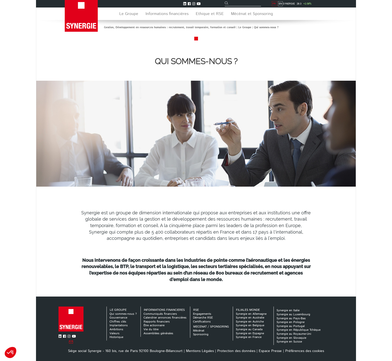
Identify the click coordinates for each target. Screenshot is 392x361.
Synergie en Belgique (250, 325)
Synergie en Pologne (290, 322)
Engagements (202, 314)
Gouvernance (118, 318)
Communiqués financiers (160, 314)
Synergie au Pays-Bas (291, 318)
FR (324, 3)
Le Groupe (244, 27)
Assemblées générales (158, 333)
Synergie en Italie (288, 310)
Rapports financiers (157, 322)
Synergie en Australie (250, 318)
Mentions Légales (200, 351)
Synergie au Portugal (290, 326)
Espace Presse (270, 351)
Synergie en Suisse (289, 342)
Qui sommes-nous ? (266, 27)
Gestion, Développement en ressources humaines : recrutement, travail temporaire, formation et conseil (170, 27)
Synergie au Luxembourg (293, 314)
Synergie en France (249, 337)
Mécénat (198, 331)
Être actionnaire (154, 325)
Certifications (202, 322)
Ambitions (116, 329)
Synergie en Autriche (250, 322)
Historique (116, 337)
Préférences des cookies (304, 351)
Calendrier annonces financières (165, 318)
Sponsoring (200, 334)
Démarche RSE (203, 318)
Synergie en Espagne (250, 333)
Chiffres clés (118, 322)
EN (331, 3)
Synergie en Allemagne (251, 314)
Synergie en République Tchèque (298, 330)
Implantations (119, 325)
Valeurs (115, 333)
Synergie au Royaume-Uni (293, 334)
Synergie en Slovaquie (291, 338)
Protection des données (236, 351)
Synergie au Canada (249, 329)
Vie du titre (151, 329)
